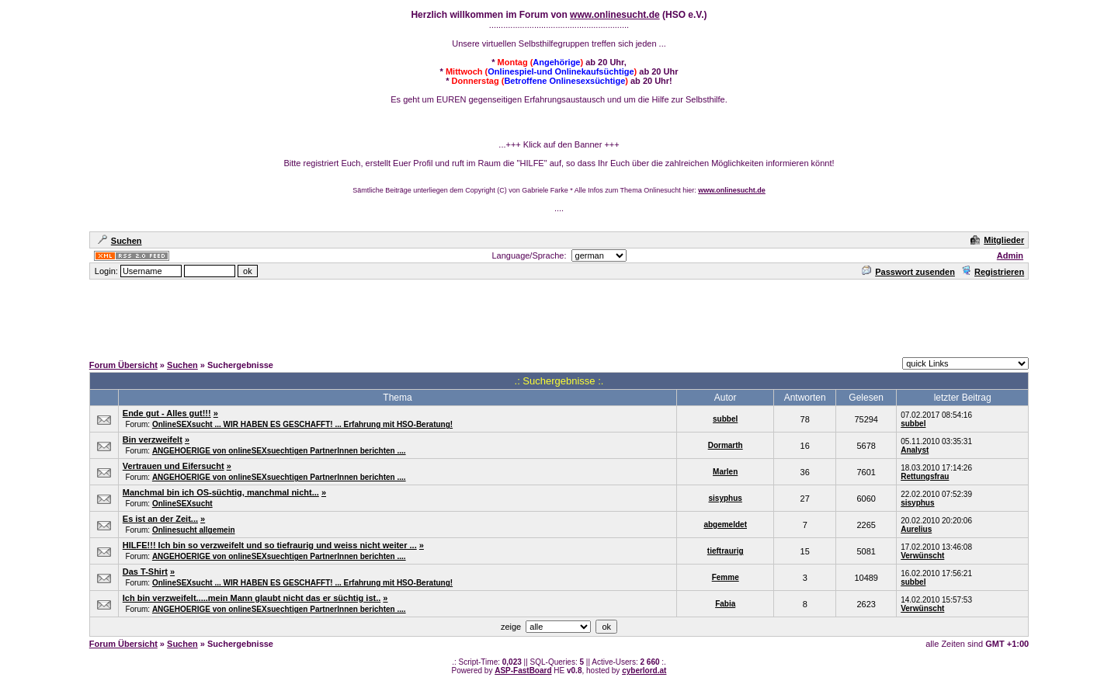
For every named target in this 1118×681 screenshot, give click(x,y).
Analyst (915, 450)
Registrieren (992, 271)
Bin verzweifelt (152, 439)
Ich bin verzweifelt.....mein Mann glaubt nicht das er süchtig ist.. (252, 598)
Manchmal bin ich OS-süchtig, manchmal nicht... (221, 492)
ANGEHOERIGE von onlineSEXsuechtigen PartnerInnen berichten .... (279, 450)
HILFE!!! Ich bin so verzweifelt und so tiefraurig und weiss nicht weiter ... (270, 545)
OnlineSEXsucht (182, 503)
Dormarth (725, 445)
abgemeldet (725, 524)
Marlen (725, 471)
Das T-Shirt (145, 571)
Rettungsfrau (925, 476)
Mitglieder (997, 240)
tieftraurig (725, 551)
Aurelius (916, 529)
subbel (725, 419)
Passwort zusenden (908, 271)
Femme (725, 577)
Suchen (120, 240)
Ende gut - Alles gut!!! (167, 413)
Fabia (725, 603)
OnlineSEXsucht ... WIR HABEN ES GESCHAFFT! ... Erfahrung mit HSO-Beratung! (302, 424)
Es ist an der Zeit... (160, 518)
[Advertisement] (559, 316)
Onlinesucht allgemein (193, 530)
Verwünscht (922, 555)
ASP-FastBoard (523, 670)
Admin (1010, 255)
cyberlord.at (644, 670)
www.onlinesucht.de (615, 14)
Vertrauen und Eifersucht (173, 466)
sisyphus (725, 498)
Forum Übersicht (123, 365)
